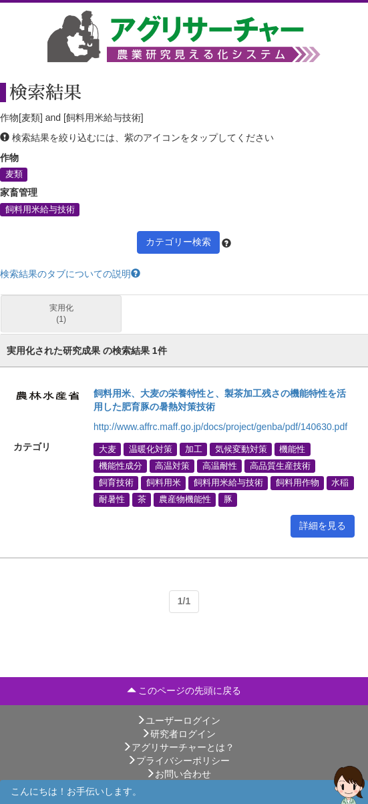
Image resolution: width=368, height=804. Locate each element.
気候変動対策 (241, 448)
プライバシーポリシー (178, 760)
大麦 (107, 448)
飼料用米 (163, 482)
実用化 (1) (61, 313)
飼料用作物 (297, 482)
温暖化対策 (150, 448)
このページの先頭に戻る (184, 690)
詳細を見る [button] (322, 525)
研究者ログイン (178, 734)
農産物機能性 (185, 499)
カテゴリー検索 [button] (178, 241)
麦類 (14, 174)
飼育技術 (116, 482)
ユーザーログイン (178, 720)
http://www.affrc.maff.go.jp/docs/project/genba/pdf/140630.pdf (220, 426)
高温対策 (172, 466)
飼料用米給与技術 (40, 209)
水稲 (340, 482)
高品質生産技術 (280, 466)
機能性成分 (120, 466)
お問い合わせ (178, 774)
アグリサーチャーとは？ (178, 747)
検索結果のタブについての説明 (70, 273)
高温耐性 (219, 466)
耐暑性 (112, 499)
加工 (193, 448)
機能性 (292, 448)
